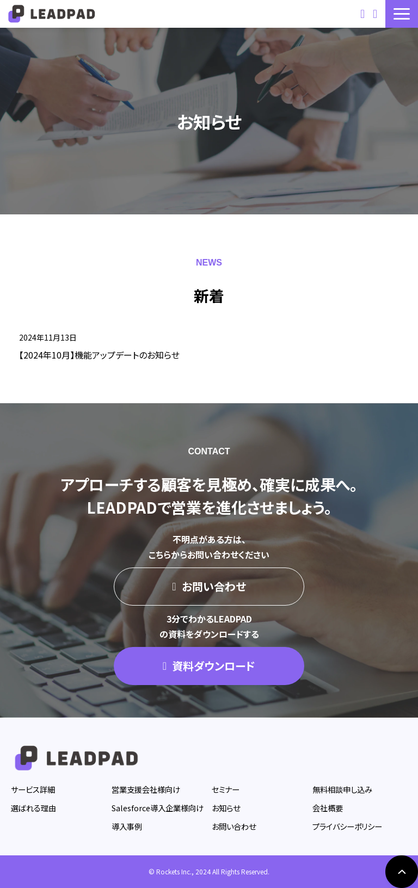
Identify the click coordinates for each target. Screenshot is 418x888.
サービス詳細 (33, 789)
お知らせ (226, 807)
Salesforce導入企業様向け (158, 807)
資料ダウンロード (376, 13)
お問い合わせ (364, 13)
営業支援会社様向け (146, 789)
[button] (401, 14)
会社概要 (327, 807)
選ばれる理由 (33, 807)
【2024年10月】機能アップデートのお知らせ (99, 354)
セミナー (225, 789)
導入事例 (127, 826)
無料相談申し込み (342, 789)
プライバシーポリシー (347, 826)
